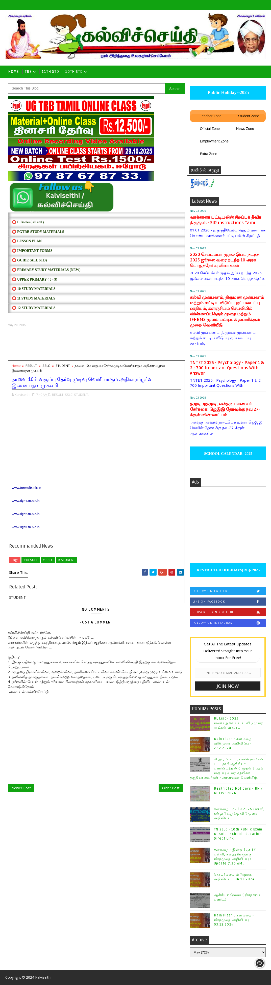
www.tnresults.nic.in (26, 488)
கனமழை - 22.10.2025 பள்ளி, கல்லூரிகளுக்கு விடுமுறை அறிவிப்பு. (239, 813)
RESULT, (58, 394)
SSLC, (69, 394)
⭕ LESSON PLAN (26, 241)
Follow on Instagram (228, 623)
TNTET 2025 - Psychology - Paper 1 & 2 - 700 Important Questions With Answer (227, 368)
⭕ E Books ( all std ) (28, 222)
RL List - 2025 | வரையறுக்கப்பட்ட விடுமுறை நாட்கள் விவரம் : (239, 723)
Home (13, 72)
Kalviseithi (43, 977)
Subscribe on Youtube (228, 612)
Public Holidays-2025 (228, 92)
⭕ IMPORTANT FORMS (32, 251)
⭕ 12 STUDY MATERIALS (33, 308)
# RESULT (30, 559)
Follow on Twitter (228, 591)
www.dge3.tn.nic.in (25, 527)
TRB (28, 72)
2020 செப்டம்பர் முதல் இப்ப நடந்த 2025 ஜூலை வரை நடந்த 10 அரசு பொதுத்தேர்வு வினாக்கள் (224, 260)
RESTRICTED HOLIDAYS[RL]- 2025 (228, 570)
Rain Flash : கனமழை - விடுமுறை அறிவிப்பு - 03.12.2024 (234, 920)
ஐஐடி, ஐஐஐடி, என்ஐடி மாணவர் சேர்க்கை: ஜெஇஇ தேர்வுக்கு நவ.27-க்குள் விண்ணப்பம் (225, 409)
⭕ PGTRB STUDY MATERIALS (38, 232)
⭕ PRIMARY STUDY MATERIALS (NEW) (46, 270)
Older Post (171, 788)
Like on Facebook (228, 602)
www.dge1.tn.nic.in (25, 501)
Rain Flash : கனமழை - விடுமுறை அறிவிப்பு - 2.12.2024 (234, 743)
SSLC (46, 365)
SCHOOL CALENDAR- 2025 (227, 454)
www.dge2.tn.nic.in (25, 514)
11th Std (50, 72)
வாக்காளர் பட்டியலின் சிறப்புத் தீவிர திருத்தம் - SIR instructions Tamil (225, 220)
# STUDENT (66, 559)
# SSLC (48, 559)
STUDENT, (81, 394)
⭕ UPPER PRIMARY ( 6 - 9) (34, 279)
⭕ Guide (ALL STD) (29, 260)
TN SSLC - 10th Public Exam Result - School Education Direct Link (238, 834)
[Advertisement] (96, 343)
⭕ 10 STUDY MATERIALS (33, 289)
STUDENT (63, 365)
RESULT (31, 365)
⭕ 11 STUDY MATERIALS (33, 298)
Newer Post (21, 788)
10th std (74, 72)
